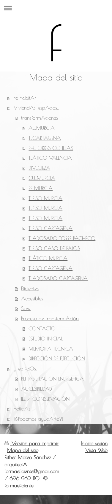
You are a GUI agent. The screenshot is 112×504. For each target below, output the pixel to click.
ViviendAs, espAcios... (36, 108)
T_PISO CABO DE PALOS (54, 248)
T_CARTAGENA (45, 138)
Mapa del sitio (22, 450)
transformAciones (39, 118)
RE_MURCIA (41, 188)
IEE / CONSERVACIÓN (45, 399)
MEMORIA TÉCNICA (51, 349)
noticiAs (22, 409)
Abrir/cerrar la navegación (56, 7)
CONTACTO (42, 329)
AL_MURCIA (42, 128)
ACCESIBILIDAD (36, 389)
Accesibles (32, 299)
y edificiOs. (25, 369)
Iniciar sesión (94, 443)
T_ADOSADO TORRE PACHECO (62, 238)
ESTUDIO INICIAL (46, 339)
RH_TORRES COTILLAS (51, 148)
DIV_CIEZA (39, 168)
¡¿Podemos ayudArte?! (38, 419)
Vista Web (96, 450)
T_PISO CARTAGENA (50, 228)
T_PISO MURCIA (45, 198)
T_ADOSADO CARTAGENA (58, 278)
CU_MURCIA (42, 178)
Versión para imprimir (31, 443)
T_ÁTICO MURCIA (48, 258)
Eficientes (30, 288)
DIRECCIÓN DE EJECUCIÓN (57, 359)
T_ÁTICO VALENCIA (50, 158)
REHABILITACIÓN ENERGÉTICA (52, 379)
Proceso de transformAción (50, 318)
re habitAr (25, 98)
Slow (26, 308)
